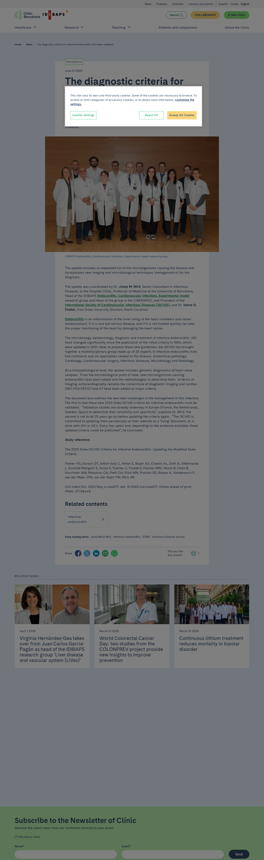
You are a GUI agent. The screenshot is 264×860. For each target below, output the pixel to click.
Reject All (151, 115)
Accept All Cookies (182, 115)
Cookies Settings (83, 115)
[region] (133, 106)
